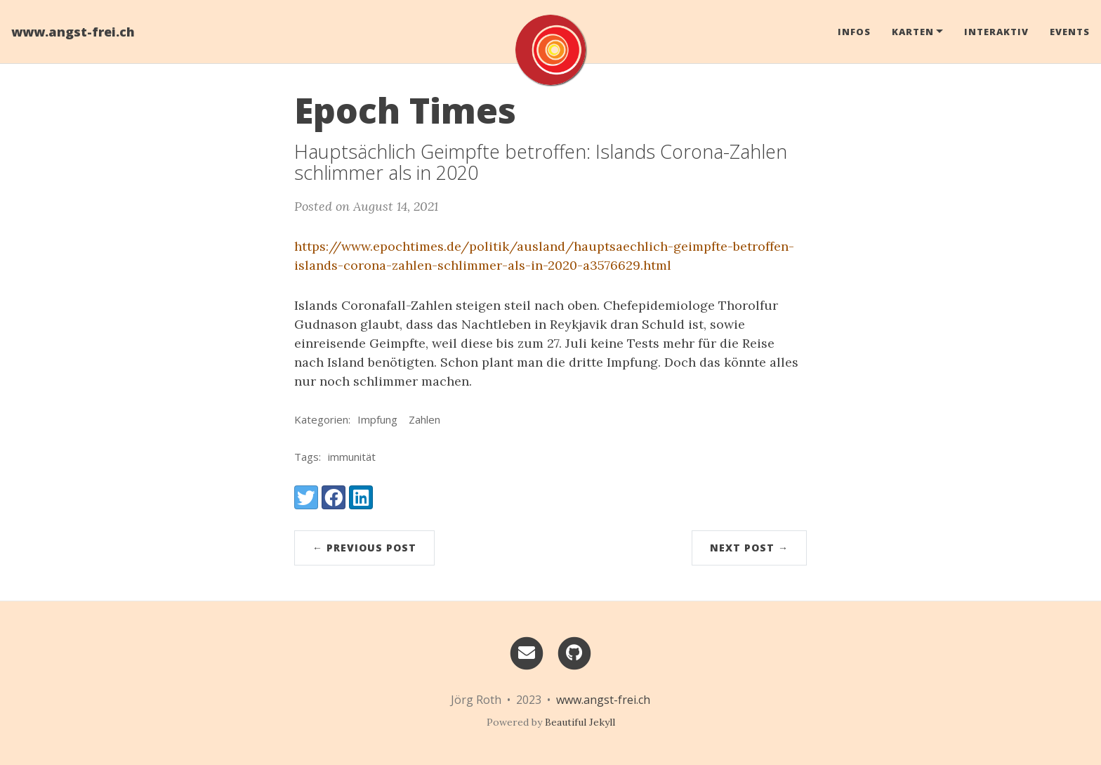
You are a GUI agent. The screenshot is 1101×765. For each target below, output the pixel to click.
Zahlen (424, 419)
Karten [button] (913, 31)
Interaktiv (996, 31)
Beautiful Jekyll (580, 722)
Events (1070, 31)
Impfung (377, 419)
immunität (352, 457)
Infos (854, 31)
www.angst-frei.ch (73, 31)
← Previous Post (364, 547)
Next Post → (749, 547)
